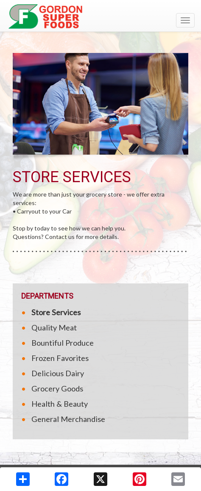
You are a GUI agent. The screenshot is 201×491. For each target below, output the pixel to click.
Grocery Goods (57, 388)
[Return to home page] (100, 16)
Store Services (56, 312)
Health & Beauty (59, 403)
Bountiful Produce (62, 342)
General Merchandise (68, 419)
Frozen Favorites (60, 358)
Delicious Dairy (57, 373)
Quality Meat (54, 327)
